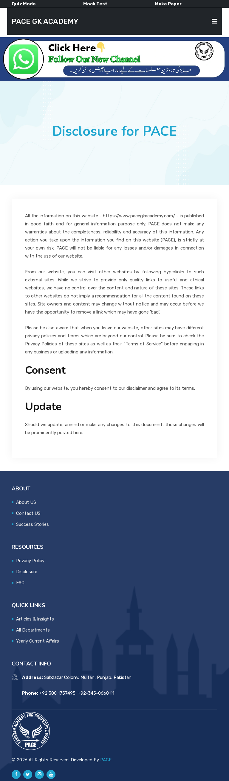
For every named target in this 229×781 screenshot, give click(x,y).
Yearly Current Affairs (37, 641)
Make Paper (168, 4)
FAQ (20, 582)
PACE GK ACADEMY (45, 21)
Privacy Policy (30, 560)
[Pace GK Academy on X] (27, 774)
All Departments (33, 630)
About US (26, 502)
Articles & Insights (35, 619)
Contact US (28, 513)
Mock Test (95, 4)
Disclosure (26, 571)
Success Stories (32, 524)
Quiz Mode (24, 4)
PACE (106, 760)
